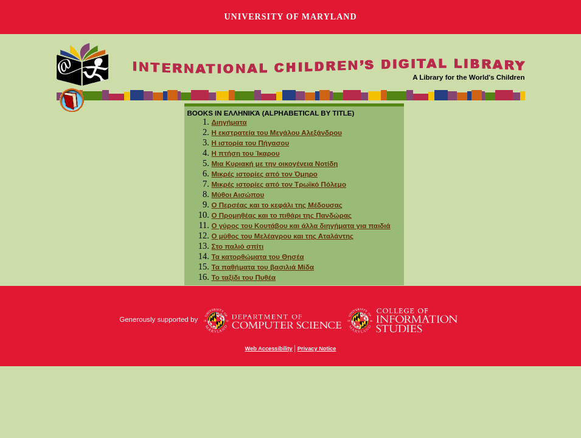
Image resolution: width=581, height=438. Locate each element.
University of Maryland (290, 16)
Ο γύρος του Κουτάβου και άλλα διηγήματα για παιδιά (301, 225)
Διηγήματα (229, 122)
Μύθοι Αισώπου (238, 194)
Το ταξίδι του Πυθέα (244, 277)
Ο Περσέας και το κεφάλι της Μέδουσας (277, 205)
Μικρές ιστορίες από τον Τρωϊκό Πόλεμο (279, 184)
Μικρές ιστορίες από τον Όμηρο (265, 174)
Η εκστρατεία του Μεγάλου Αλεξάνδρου (277, 132)
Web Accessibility (269, 349)
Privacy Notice (316, 349)
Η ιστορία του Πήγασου (251, 143)
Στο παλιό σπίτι (238, 246)
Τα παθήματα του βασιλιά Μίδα (263, 267)
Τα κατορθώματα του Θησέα (258, 256)
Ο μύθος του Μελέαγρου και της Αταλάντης (283, 236)
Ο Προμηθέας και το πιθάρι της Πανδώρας (282, 215)
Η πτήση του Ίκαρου (246, 153)
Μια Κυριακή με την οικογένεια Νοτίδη (275, 163)
